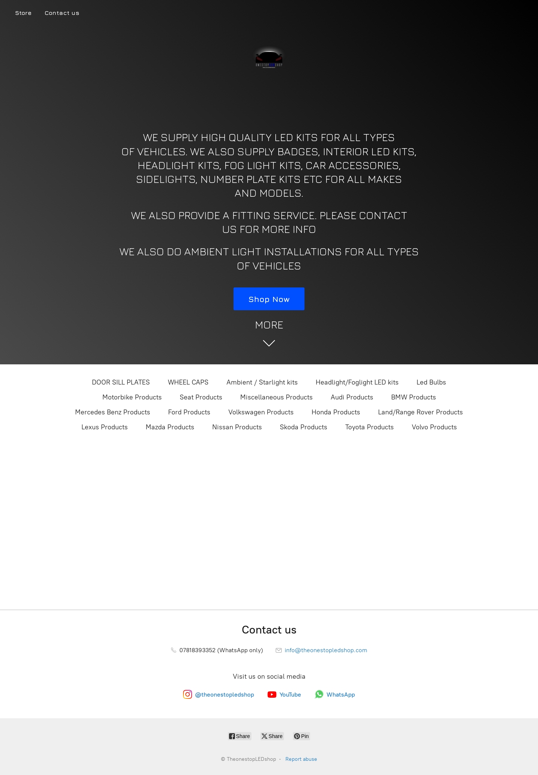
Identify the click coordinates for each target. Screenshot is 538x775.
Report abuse (301, 759)
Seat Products (201, 397)
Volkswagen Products (261, 412)
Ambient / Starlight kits (262, 382)
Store (23, 12)
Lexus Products (104, 427)
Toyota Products (369, 427)
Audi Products (352, 397)
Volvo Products (434, 427)
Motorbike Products (132, 397)
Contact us (61, 12)
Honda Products (336, 412)
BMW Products (413, 397)
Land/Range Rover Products (420, 412)
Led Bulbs (431, 382)
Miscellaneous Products (276, 397)
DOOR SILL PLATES (121, 382)
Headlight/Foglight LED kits (357, 382)
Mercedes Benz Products (112, 412)
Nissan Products (237, 427)
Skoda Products (303, 427)
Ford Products (189, 412)
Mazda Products (170, 427)
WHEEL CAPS (188, 382)
